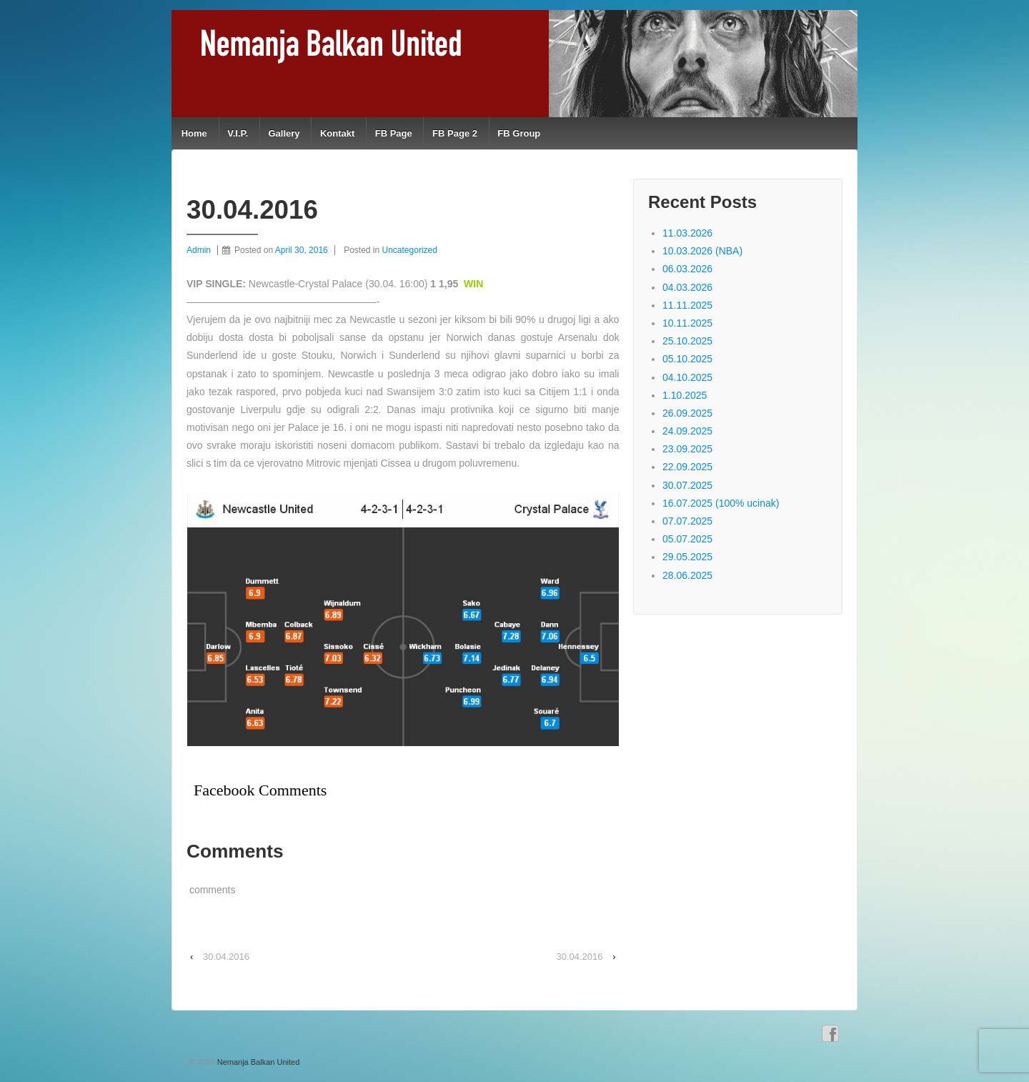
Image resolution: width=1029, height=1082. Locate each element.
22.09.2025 (687, 466)
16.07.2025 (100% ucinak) (720, 503)
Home (194, 133)
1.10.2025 (684, 395)
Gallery (283, 133)
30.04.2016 (226, 956)
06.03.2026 (687, 268)
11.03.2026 (687, 233)
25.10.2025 (687, 341)
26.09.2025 (687, 413)
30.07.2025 (687, 485)
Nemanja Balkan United (257, 1062)
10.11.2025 (687, 323)
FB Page (393, 133)
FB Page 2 (454, 133)
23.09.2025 (687, 449)
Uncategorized (409, 250)
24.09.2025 (687, 431)
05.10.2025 (687, 358)
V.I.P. (237, 133)
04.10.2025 (687, 377)
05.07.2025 (687, 539)
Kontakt (337, 133)
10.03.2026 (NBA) (702, 251)
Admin (199, 250)
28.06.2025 (687, 575)
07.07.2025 (687, 521)
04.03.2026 (687, 287)
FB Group (518, 133)
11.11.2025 (687, 305)
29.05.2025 (687, 556)
